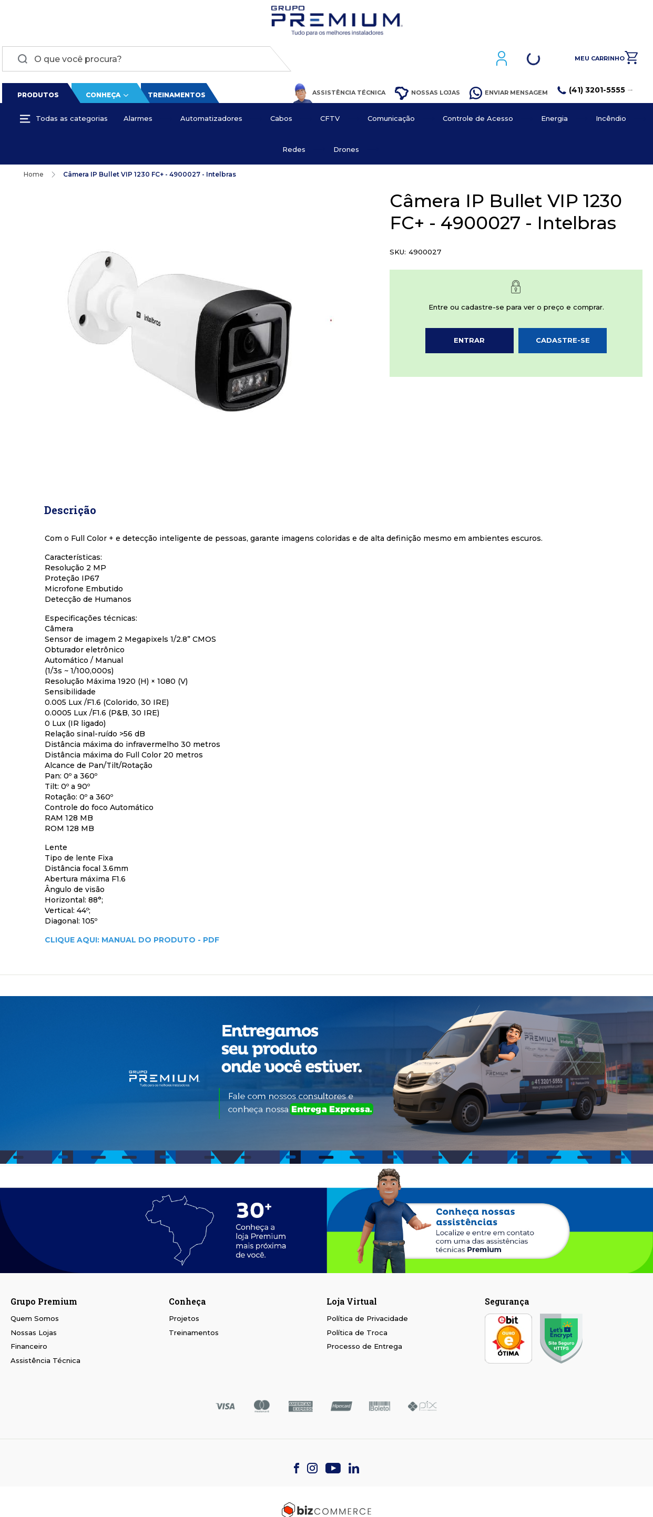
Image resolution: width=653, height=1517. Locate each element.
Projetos (184, 1321)
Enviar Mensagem (511, 95)
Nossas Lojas (429, 95)
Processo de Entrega (364, 1349)
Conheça (101, 97)
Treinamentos (174, 97)
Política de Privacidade (367, 1321)
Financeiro (29, 1349)
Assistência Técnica (341, 96)
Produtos (36, 97)
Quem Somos (35, 1321)
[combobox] (144, 61)
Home (34, 177)
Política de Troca (356, 1334)
